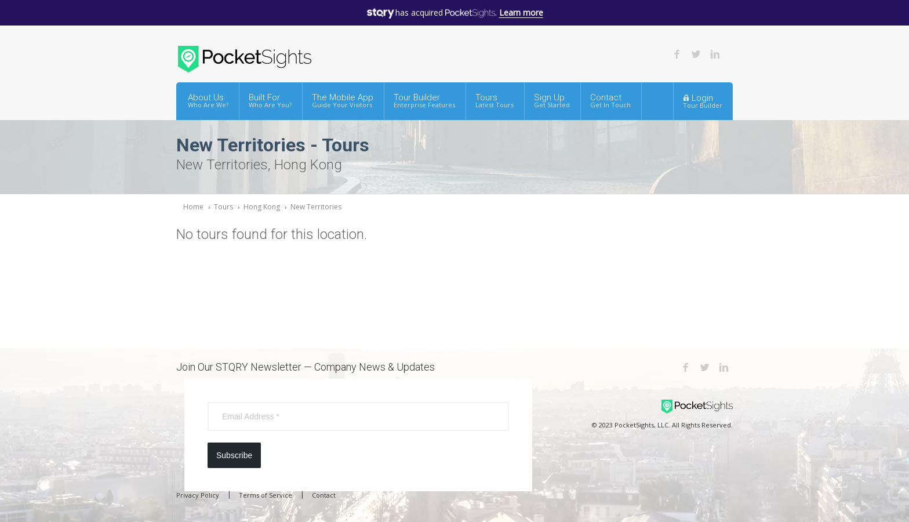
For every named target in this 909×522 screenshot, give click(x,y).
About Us (208, 100)
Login (702, 100)
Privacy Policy (197, 495)
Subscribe (234, 455)
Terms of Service (265, 495)
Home (193, 207)
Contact (610, 100)
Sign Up (552, 100)
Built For (270, 100)
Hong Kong (261, 207)
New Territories (315, 207)
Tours (494, 100)
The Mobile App (342, 100)
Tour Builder (424, 100)
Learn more (521, 12)
